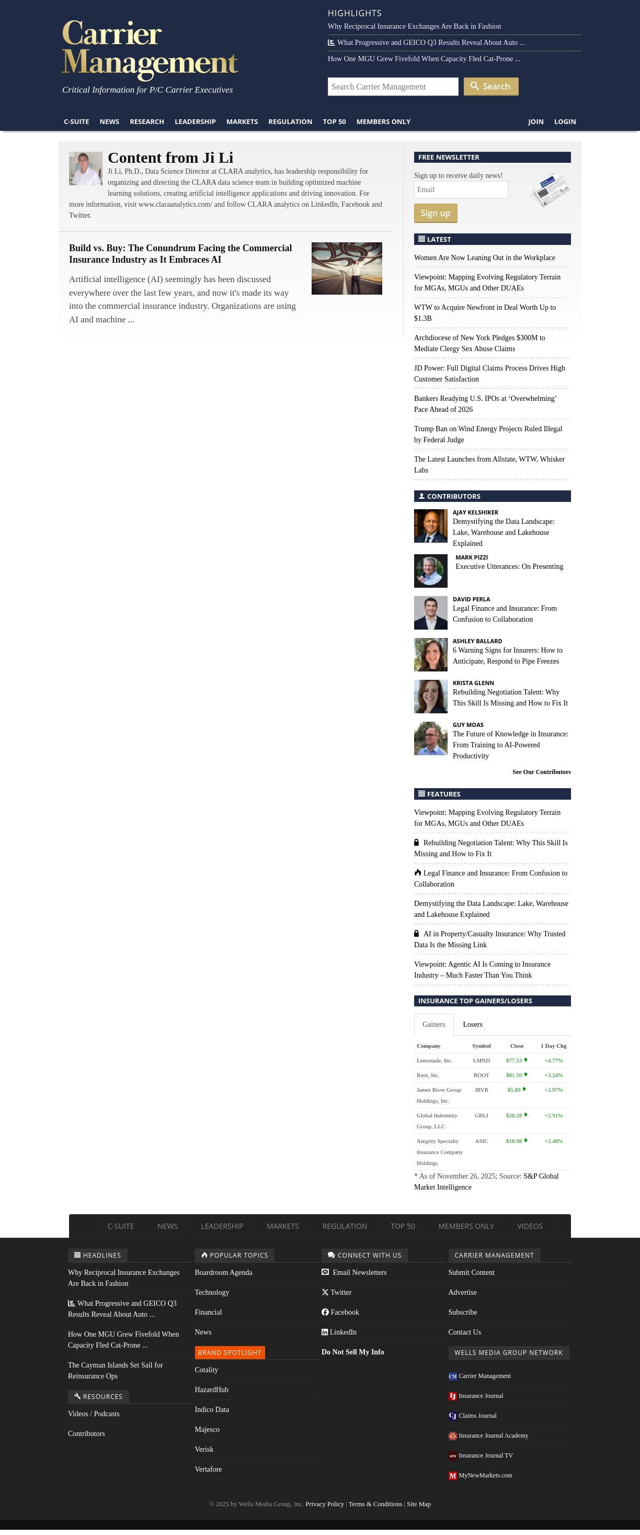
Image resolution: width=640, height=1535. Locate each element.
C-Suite (76, 121)
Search (490, 86)
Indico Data (212, 1410)
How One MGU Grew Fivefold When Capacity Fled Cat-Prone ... (424, 59)
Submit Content (472, 1272)
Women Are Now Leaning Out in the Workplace (484, 258)
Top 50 (334, 121)
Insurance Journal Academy (489, 1435)
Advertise (463, 1292)
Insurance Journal (476, 1395)
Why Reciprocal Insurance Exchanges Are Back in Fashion (414, 26)
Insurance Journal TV (481, 1455)
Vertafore (208, 1469)
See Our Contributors (541, 772)
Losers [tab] (473, 1024)
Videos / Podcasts (94, 1414)
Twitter (336, 1292)
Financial (208, 1312)
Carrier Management (480, 1376)
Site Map (419, 1504)
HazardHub (212, 1390)
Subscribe (463, 1312)
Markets (242, 121)
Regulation (290, 121)
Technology (212, 1292)
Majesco (207, 1429)
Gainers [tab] (433, 1024)
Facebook (340, 1312)
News (110, 121)
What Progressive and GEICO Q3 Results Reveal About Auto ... (426, 43)
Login (565, 121)
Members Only (383, 121)
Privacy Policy (324, 1504)
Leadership (195, 121)
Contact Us (465, 1332)
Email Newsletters (354, 1272)
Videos (530, 1226)
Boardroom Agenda (224, 1272)
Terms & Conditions (376, 1504)
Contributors (86, 1434)
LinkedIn (339, 1332)
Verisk (204, 1449)
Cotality (207, 1370)
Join (536, 121)
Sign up (436, 213)
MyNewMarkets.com (480, 1475)
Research (147, 121)
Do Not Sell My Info (353, 1352)
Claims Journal (473, 1415)
